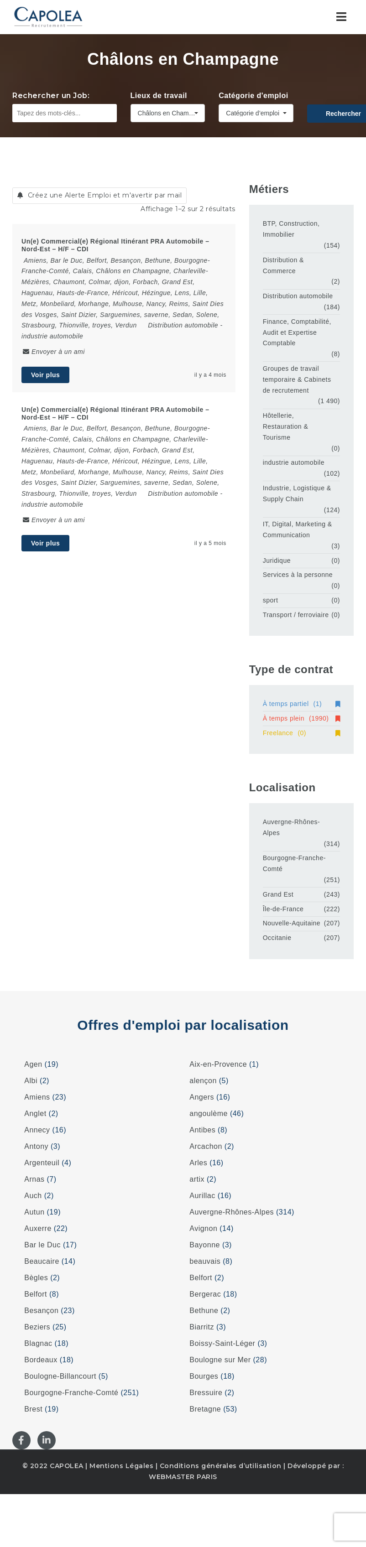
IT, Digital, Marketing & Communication (297, 529)
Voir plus (45, 375)
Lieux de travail (159, 95)
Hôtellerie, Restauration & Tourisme (285, 426)
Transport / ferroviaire (296, 614)
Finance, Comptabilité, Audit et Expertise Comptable (297, 332)
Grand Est (278, 894)
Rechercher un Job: (50, 95)
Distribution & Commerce (283, 265)
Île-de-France (283, 909)
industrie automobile (52, 336)
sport (270, 600)
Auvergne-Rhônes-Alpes (291, 827)
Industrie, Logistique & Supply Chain (297, 493)
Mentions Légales (121, 1466)
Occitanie (277, 937)
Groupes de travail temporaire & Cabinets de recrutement (297, 379)
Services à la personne (298, 574)
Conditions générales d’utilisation (221, 1466)
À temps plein (301, 718)
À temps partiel (301, 703)
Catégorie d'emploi (253, 95)
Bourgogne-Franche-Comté (294, 863)
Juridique (277, 560)
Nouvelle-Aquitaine (292, 923)
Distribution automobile (183, 325)
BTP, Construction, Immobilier (291, 229)
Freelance (301, 733)
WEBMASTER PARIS (183, 1477)
